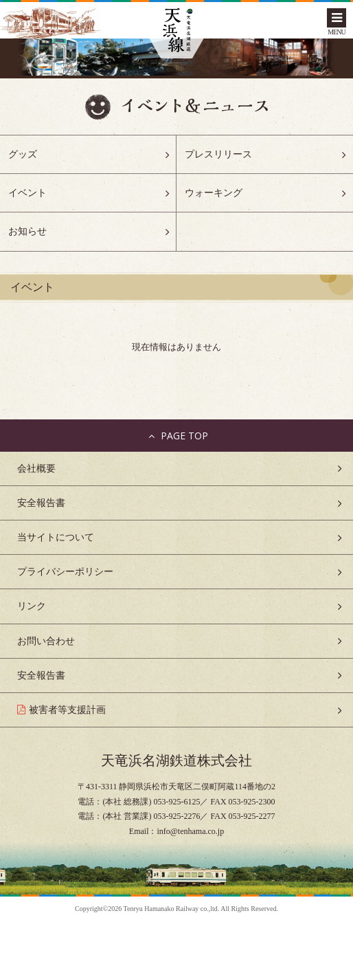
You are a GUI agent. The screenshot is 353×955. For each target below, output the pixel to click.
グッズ (22, 154)
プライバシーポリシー (65, 572)
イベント (27, 193)
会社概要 (36, 468)
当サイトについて (55, 537)
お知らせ (27, 231)
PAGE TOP (177, 435)
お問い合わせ (46, 641)
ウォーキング (213, 193)
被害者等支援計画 (67, 710)
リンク (31, 606)
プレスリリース (218, 154)
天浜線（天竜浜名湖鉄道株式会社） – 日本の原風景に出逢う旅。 (176, 31)
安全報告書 (41, 503)
